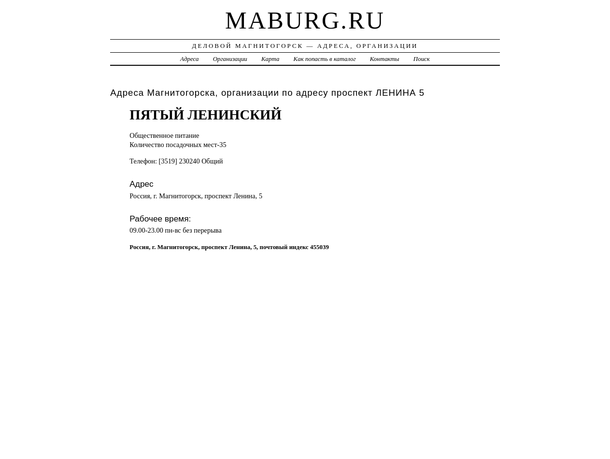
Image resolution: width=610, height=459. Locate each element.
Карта (270, 58)
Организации (230, 58)
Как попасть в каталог (325, 58)
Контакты (384, 58)
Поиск (421, 58)
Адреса (189, 58)
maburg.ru (305, 20)
